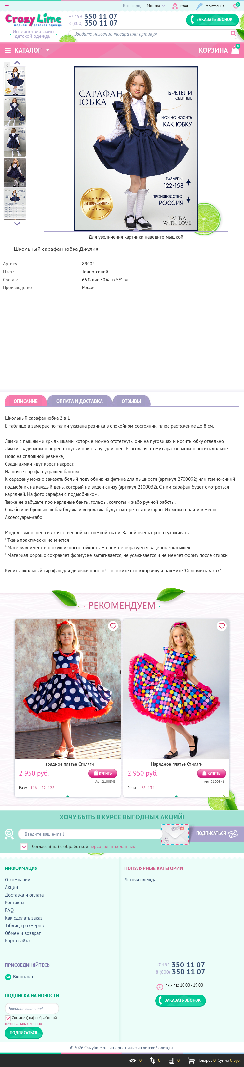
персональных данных (112, 846)
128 (51, 787)
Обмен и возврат (23, 933)
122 (42, 787)
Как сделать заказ (24, 918)
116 (33, 787)
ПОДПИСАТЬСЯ (207, 833)
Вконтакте (19, 977)
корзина (219, 49)
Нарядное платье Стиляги (68, 764)
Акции (11, 887)
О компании (17, 880)
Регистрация (209, 6)
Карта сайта (17, 941)
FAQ (9, 910)
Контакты (14, 902)
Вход (177, 6)
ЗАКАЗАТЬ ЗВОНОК (212, 19)
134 (151, 787)
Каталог (23, 50)
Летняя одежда (140, 880)
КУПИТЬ (105, 773)
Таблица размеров (24, 925)
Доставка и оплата (24, 895)
